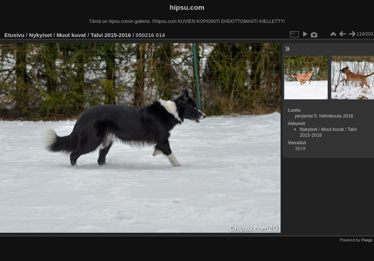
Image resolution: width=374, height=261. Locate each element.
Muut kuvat (71, 35)
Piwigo (367, 240)
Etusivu (14, 35)
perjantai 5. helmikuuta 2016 (324, 116)
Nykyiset (40, 35)
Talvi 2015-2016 (111, 35)
